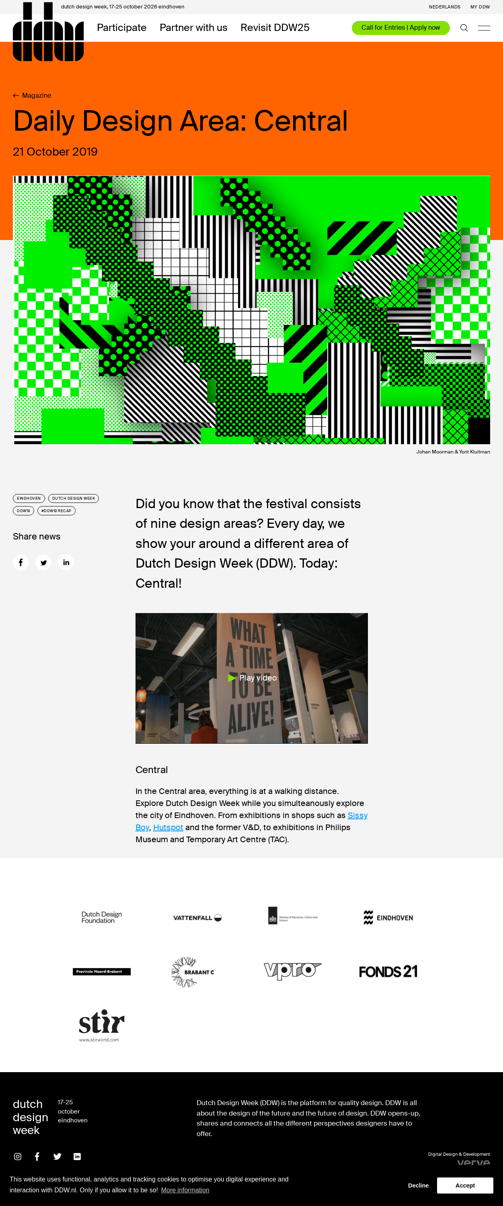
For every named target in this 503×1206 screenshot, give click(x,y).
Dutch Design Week (73, 498)
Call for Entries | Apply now (400, 27)
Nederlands (445, 7)
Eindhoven (29, 498)
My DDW (480, 7)
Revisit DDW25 (275, 28)
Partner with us (194, 28)
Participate (122, 28)
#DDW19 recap (56, 511)
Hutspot (168, 827)
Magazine (32, 95)
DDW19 (23, 511)
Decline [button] (418, 1185)
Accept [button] (465, 1185)
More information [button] (185, 1190)
